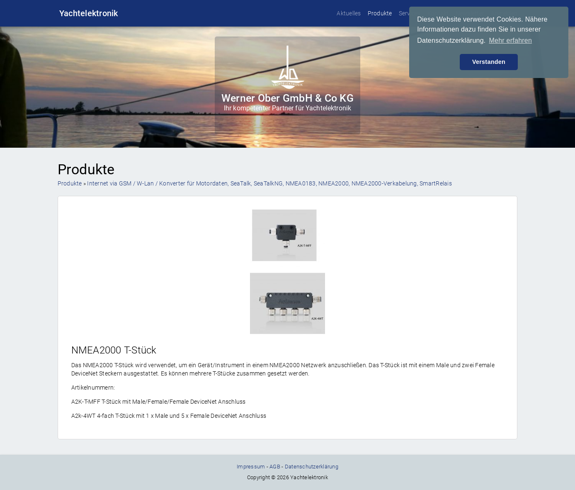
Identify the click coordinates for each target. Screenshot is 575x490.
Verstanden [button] (488, 62)
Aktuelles (349, 13)
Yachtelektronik (88, 13)
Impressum (251, 466)
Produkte (380, 13)
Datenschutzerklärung (311, 466)
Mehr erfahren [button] (510, 40)
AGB (274, 466)
